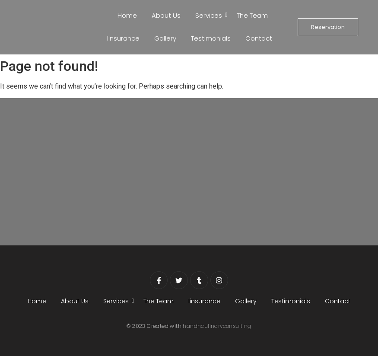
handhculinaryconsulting (217, 326)
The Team (252, 15)
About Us (166, 15)
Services (210, 15)
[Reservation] (328, 27)
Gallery (165, 38)
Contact (258, 38)
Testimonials (211, 38)
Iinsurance (123, 38)
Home (127, 15)
